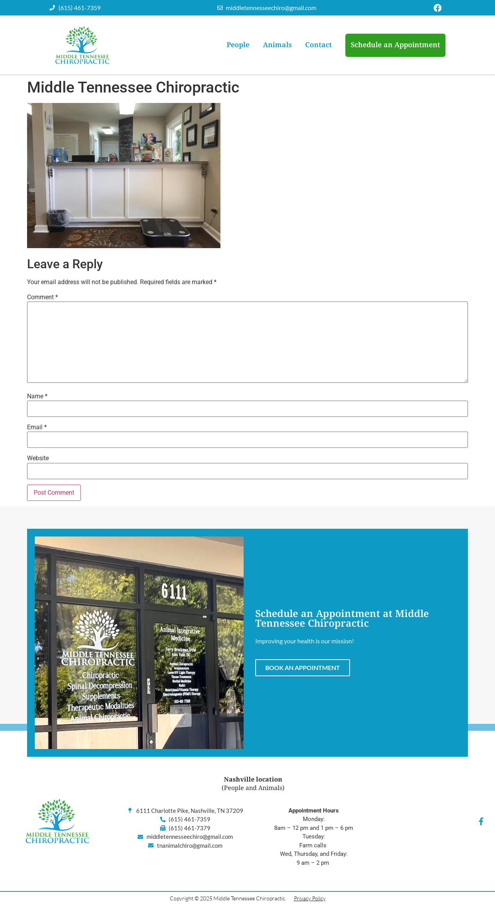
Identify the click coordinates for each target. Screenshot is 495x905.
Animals (277, 45)
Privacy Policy (310, 898)
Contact (318, 45)
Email (37, 427)
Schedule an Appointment (395, 45)
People (238, 45)
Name (37, 396)
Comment (42, 297)
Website (38, 458)
